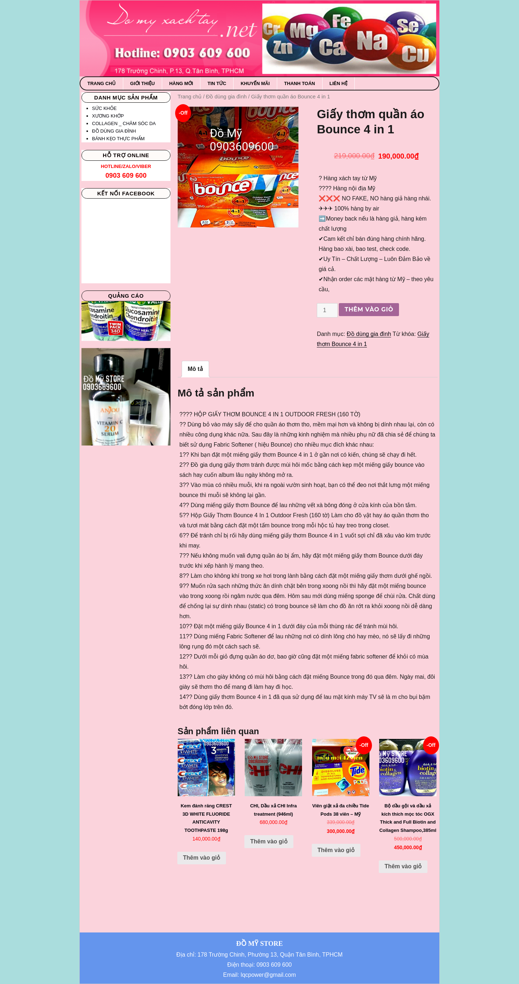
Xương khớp (108, 116)
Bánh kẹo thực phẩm (118, 138)
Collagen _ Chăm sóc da (124, 123)
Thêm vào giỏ (369, 309)
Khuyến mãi (255, 83)
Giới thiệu (142, 83)
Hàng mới (181, 83)
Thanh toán (299, 83)
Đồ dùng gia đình (226, 96)
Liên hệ (338, 83)
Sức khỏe (104, 108)
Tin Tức (217, 83)
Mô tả (195, 369)
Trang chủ (102, 83)
